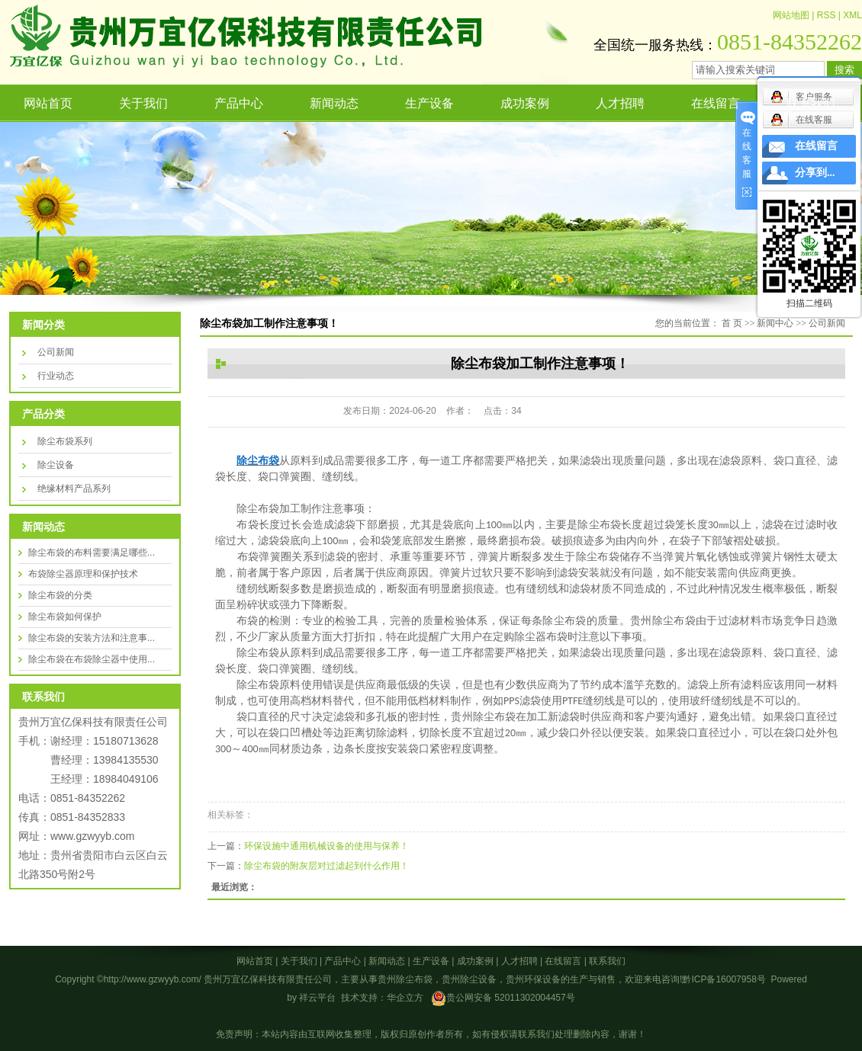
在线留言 (715, 103)
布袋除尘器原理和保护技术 (83, 574)
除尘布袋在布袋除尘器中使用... (91, 659)
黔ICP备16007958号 (723, 979)
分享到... (815, 172)
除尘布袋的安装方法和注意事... (91, 638)
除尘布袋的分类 (60, 595)
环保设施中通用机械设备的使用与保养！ (326, 846)
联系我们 (810, 103)
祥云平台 (317, 997)
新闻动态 (334, 103)
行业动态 (55, 375)
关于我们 (143, 103)
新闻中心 (775, 323)
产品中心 (238, 103)
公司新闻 (55, 352)
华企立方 (405, 997)
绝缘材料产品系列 (74, 488)
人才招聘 (620, 103)
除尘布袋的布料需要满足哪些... (91, 552)
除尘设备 (55, 465)
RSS (826, 15)
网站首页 (48, 103)
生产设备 (429, 103)
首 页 (732, 323)
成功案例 (524, 103)
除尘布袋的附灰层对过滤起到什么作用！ (326, 865)
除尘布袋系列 (64, 441)
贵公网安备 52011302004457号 (510, 997)
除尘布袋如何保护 (64, 616)
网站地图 (791, 15)
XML (852, 15)
